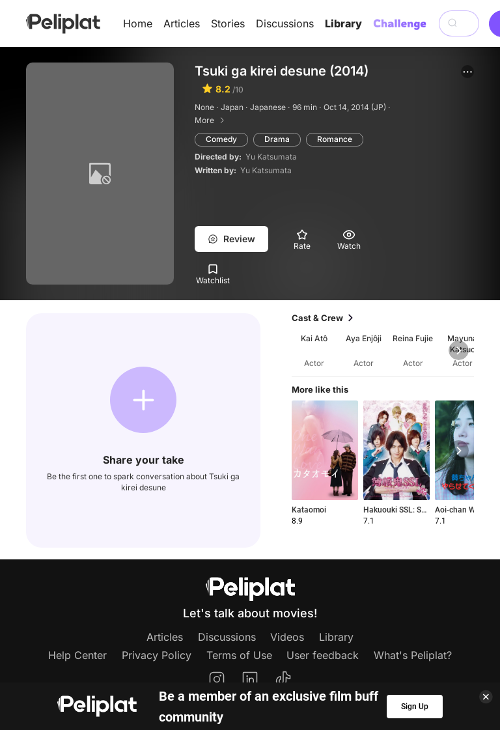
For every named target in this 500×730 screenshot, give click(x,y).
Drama (277, 139)
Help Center (77, 655)
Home (137, 23)
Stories (228, 23)
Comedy (221, 139)
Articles (181, 23)
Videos (287, 637)
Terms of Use (239, 655)
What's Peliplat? (413, 655)
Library (343, 23)
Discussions (285, 23)
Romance (334, 139)
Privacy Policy (156, 655)
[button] (467, 71)
